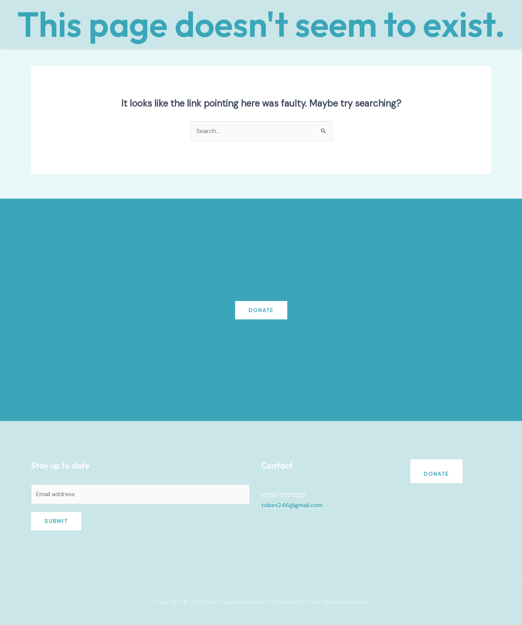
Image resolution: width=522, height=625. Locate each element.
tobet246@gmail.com (292, 505)
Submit (56, 521)
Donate (261, 310)
